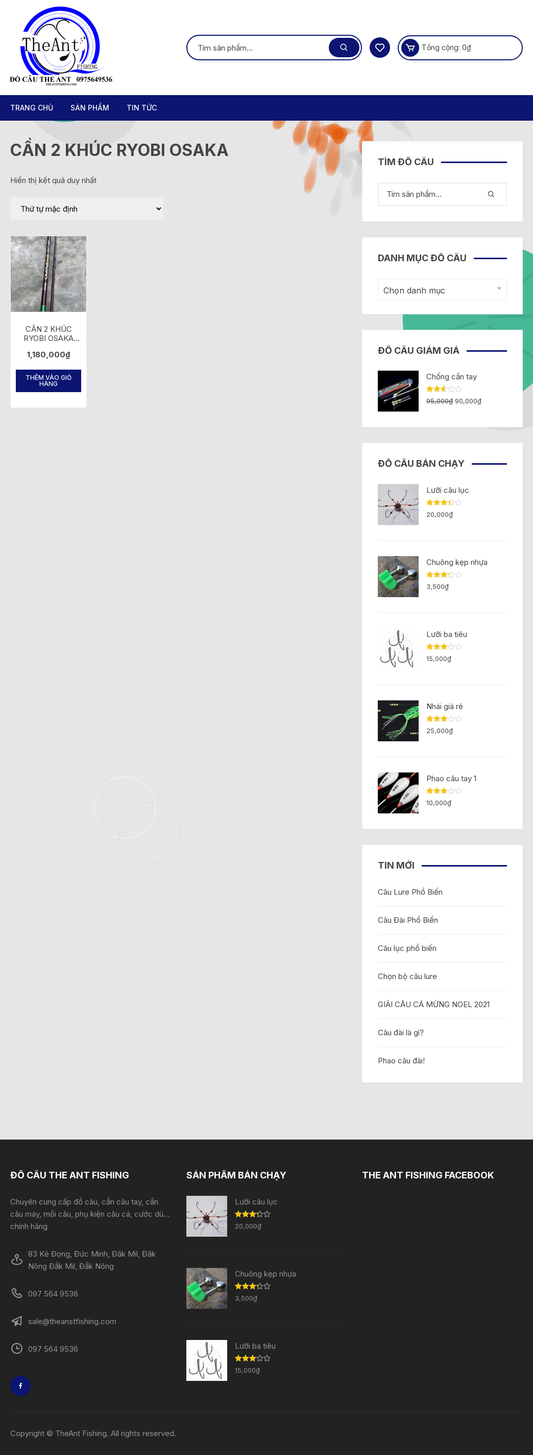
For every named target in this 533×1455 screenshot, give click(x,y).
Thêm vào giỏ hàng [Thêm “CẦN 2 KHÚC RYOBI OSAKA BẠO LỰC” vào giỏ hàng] (48, 381)
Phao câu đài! (401, 1060)
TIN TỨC (142, 107)
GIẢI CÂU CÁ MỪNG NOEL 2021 (434, 1004)
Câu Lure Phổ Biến (410, 892)
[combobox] (442, 290)
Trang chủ (31, 107)
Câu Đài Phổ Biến (408, 920)
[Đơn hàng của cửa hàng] (86, 208)
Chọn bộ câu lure (407, 976)
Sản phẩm (89, 107)
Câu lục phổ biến (407, 948)
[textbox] (439, 290)
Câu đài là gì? (401, 1032)
